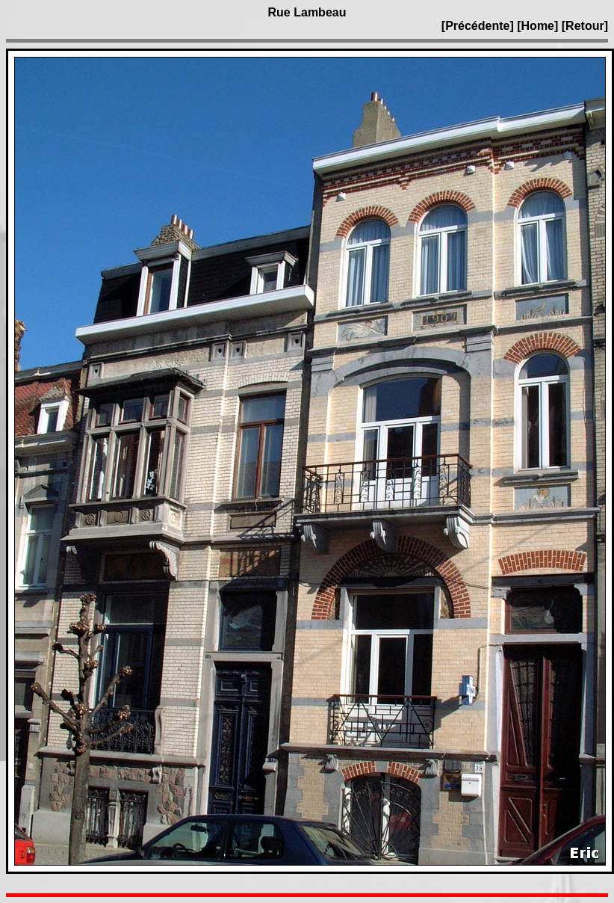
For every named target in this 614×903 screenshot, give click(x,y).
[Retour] (585, 25)
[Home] (537, 25)
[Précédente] (479, 25)
